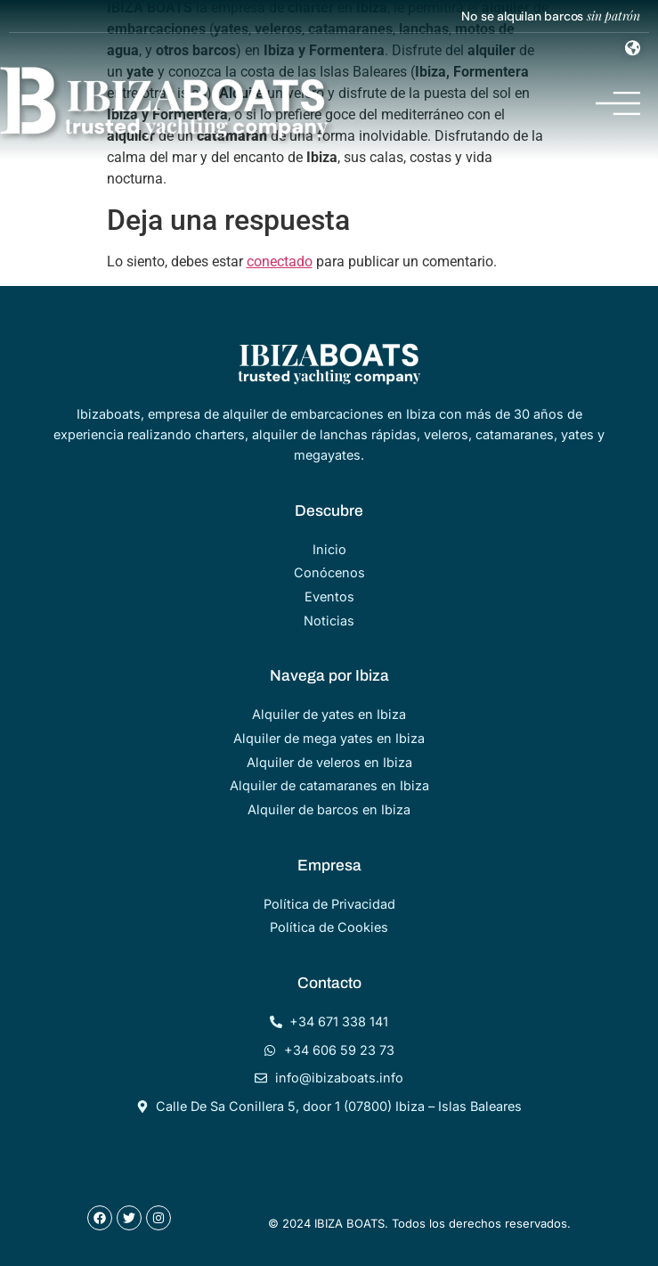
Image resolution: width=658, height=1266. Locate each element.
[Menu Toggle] (632, 48)
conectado (280, 261)
